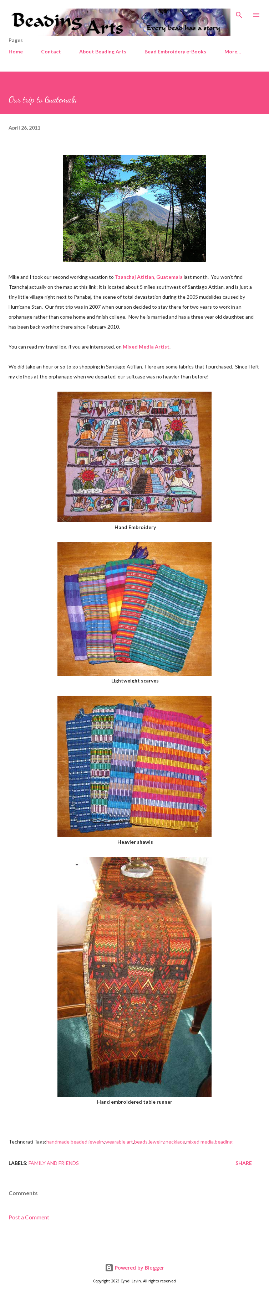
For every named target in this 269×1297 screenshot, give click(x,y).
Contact (51, 51)
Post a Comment (29, 1217)
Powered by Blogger (134, 1267)
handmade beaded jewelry (75, 1142)
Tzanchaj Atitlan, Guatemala (149, 277)
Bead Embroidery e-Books (175, 51)
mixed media (200, 1142)
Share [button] (243, 1163)
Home (16, 51)
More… (232, 51)
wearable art (119, 1142)
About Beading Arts (102, 51)
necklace (175, 1142)
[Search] (239, 13)
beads (141, 1142)
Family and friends (54, 1163)
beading (224, 1142)
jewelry (156, 1142)
